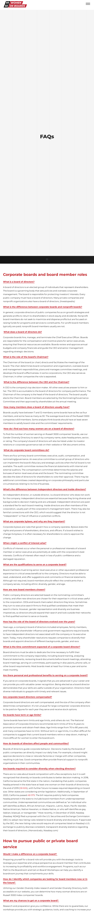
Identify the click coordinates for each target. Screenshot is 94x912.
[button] (47, 259)
